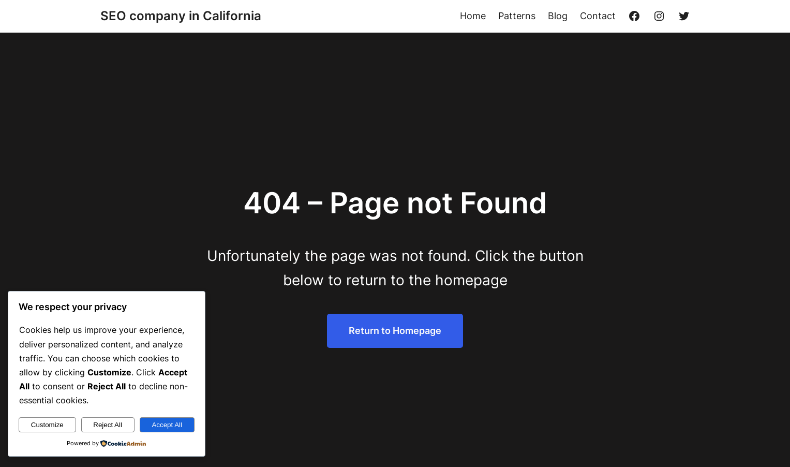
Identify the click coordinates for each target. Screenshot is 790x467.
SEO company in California (180, 15)
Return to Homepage (395, 330)
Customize (47, 425)
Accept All (167, 425)
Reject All (107, 425)
